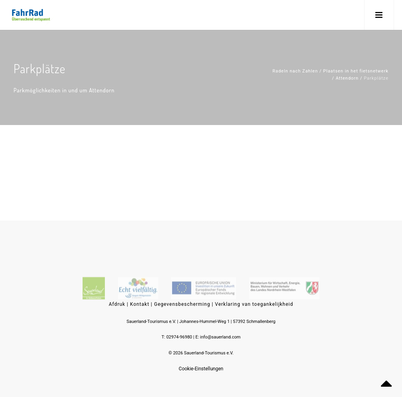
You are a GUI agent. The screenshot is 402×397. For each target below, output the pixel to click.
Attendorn (347, 78)
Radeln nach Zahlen (295, 71)
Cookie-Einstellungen (201, 369)
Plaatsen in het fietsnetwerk (355, 71)
